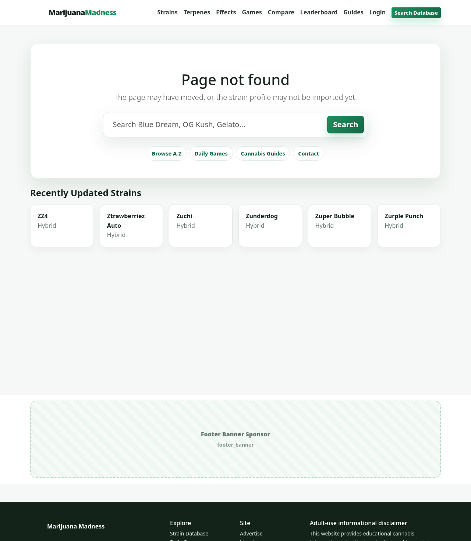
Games (252, 12)
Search (345, 158)
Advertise (251, 533)
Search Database (416, 12)
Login (377, 12)
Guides (353, 12)
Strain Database (189, 533)
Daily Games (211, 186)
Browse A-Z (167, 186)
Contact (308, 186)
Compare (281, 12)
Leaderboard (319, 12)
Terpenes (197, 12)
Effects (226, 12)
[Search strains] (215, 158)
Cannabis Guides (263, 186)
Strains (167, 12)
